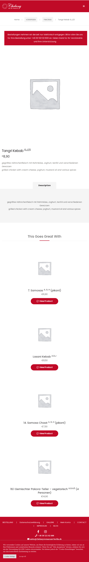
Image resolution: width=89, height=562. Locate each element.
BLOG (55, 526)
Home (17, 19)
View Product (46, 301)
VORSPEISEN (31, 19)
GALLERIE (50, 522)
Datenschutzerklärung (30, 522)
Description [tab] (44, 185)
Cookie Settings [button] (10, 556)
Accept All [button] (22, 556)
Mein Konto (65, 522)
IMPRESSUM (42, 526)
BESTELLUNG (8, 522)
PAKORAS (48, 19)
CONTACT (81, 522)
